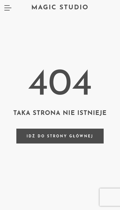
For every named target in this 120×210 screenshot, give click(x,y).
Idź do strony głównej (60, 136)
